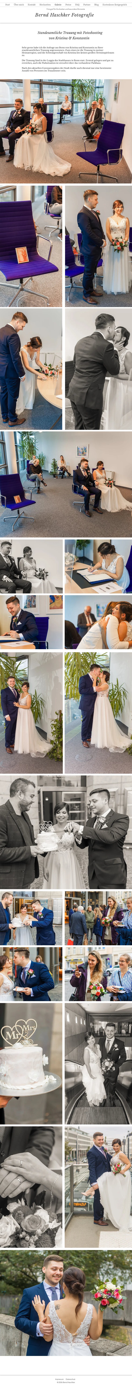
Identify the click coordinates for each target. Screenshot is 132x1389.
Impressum (59, 1379)
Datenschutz (70, 1379)
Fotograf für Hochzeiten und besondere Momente (66, 9)
